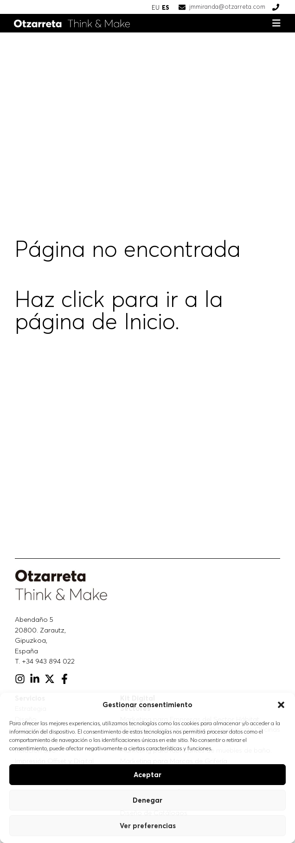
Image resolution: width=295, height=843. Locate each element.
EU (156, 7)
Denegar (147, 800)
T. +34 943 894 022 (45, 661)
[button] (281, 704)
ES (165, 7)
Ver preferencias (148, 825)
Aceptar (147, 774)
